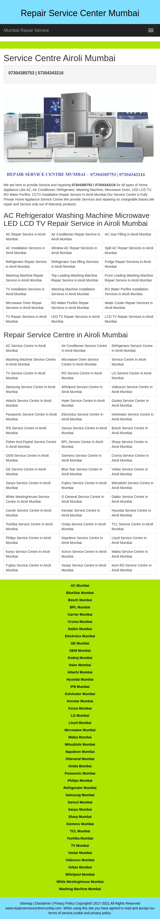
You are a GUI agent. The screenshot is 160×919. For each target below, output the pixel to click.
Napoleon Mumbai (80, 752)
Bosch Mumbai (80, 600)
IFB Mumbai (79, 687)
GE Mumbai (80, 643)
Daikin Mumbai (80, 629)
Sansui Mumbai (80, 802)
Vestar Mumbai (80, 853)
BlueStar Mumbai (80, 593)
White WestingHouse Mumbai (80, 882)
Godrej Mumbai (80, 658)
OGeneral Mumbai (80, 759)
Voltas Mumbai (80, 867)
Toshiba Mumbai (80, 838)
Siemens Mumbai (80, 824)
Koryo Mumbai (80, 708)
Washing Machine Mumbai (80, 889)
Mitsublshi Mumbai (80, 744)
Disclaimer (43, 903)
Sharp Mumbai (80, 817)
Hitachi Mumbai (79, 672)
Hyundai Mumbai (80, 679)
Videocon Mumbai (80, 860)
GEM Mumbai (80, 650)
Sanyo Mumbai (80, 809)
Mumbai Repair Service (26, 30)
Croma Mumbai (80, 622)
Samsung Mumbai (80, 795)
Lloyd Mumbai (80, 723)
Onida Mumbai (80, 766)
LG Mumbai (80, 715)
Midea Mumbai (80, 737)
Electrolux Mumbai (80, 636)
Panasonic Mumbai (80, 773)
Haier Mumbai (80, 665)
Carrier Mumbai (80, 614)
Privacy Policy (63, 903)
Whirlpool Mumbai (79, 874)
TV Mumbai (80, 845)
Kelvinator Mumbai (80, 694)
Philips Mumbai (80, 780)
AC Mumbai (80, 585)
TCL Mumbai (80, 831)
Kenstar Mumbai (80, 701)
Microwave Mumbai (80, 730)
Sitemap (26, 903)
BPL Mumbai (80, 607)
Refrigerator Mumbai (80, 788)
